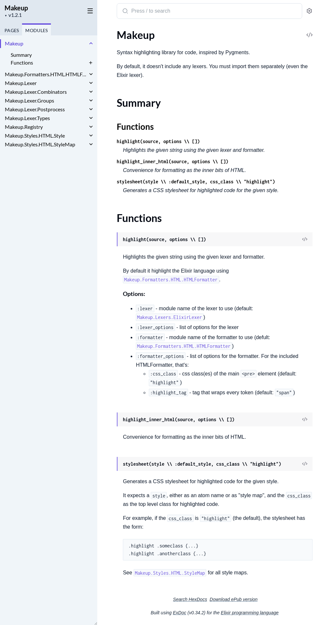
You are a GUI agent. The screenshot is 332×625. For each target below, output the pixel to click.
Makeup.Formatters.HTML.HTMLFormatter (46, 74)
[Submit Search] (125, 11)
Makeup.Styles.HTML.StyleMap (40, 144)
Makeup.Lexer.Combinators (36, 92)
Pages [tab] (12, 30)
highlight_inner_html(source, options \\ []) (172, 161)
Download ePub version (234, 599)
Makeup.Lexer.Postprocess (35, 109)
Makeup (16, 8)
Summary (21, 55)
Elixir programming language (250, 612)
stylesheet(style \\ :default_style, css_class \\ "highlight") (196, 181)
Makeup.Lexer (21, 83)
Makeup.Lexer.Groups (29, 100)
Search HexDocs (190, 599)
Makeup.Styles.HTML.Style (35, 135)
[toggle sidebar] (88, 10)
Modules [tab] (36, 30)
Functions (22, 62)
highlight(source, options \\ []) (158, 141)
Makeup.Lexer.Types (27, 118)
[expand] (91, 43)
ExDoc (179, 612)
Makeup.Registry (24, 127)
